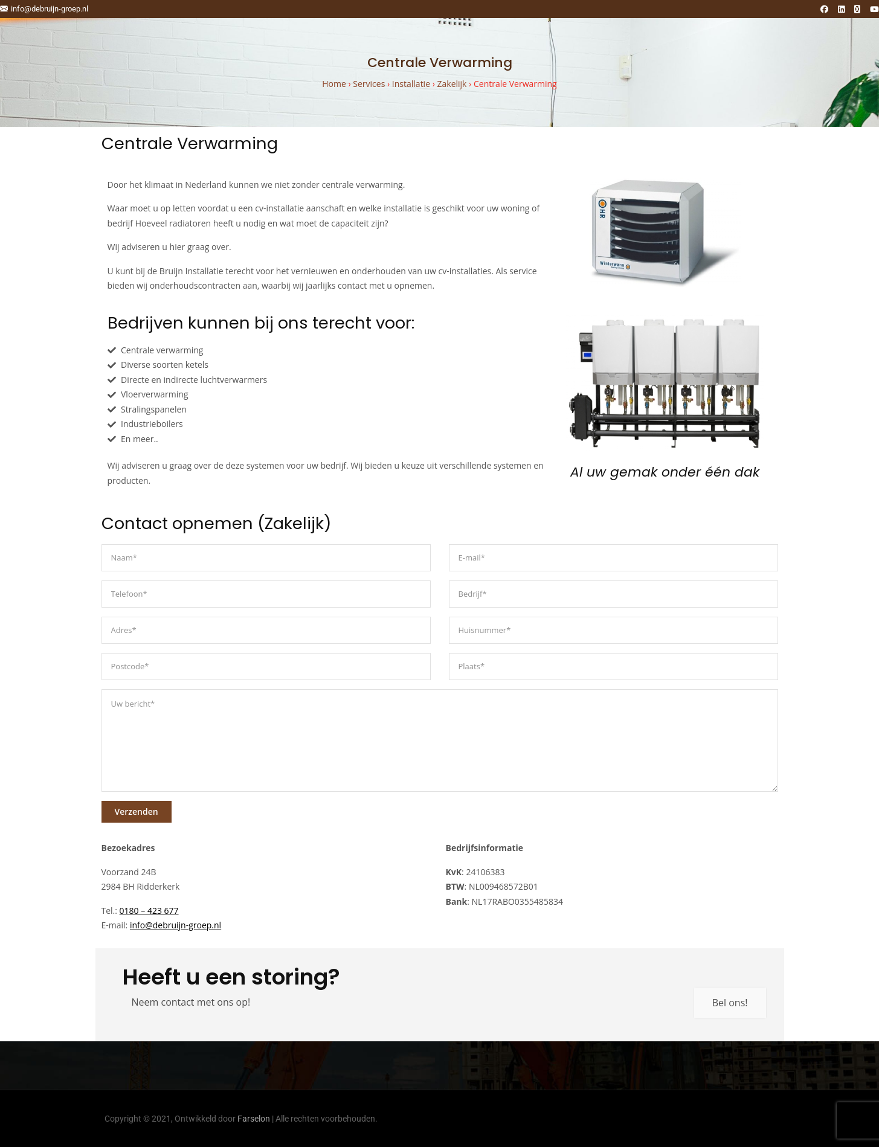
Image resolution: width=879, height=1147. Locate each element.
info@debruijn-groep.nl (44, 9)
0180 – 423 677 (149, 910)
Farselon (253, 1118)
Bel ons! (730, 1002)
